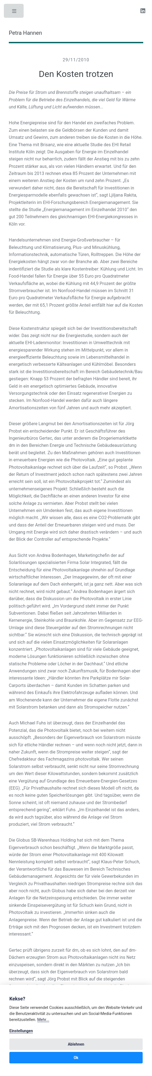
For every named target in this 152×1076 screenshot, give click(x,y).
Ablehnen (76, 1044)
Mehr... (43, 1019)
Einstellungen (21, 1031)
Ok (76, 1057)
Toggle (14, 12)
